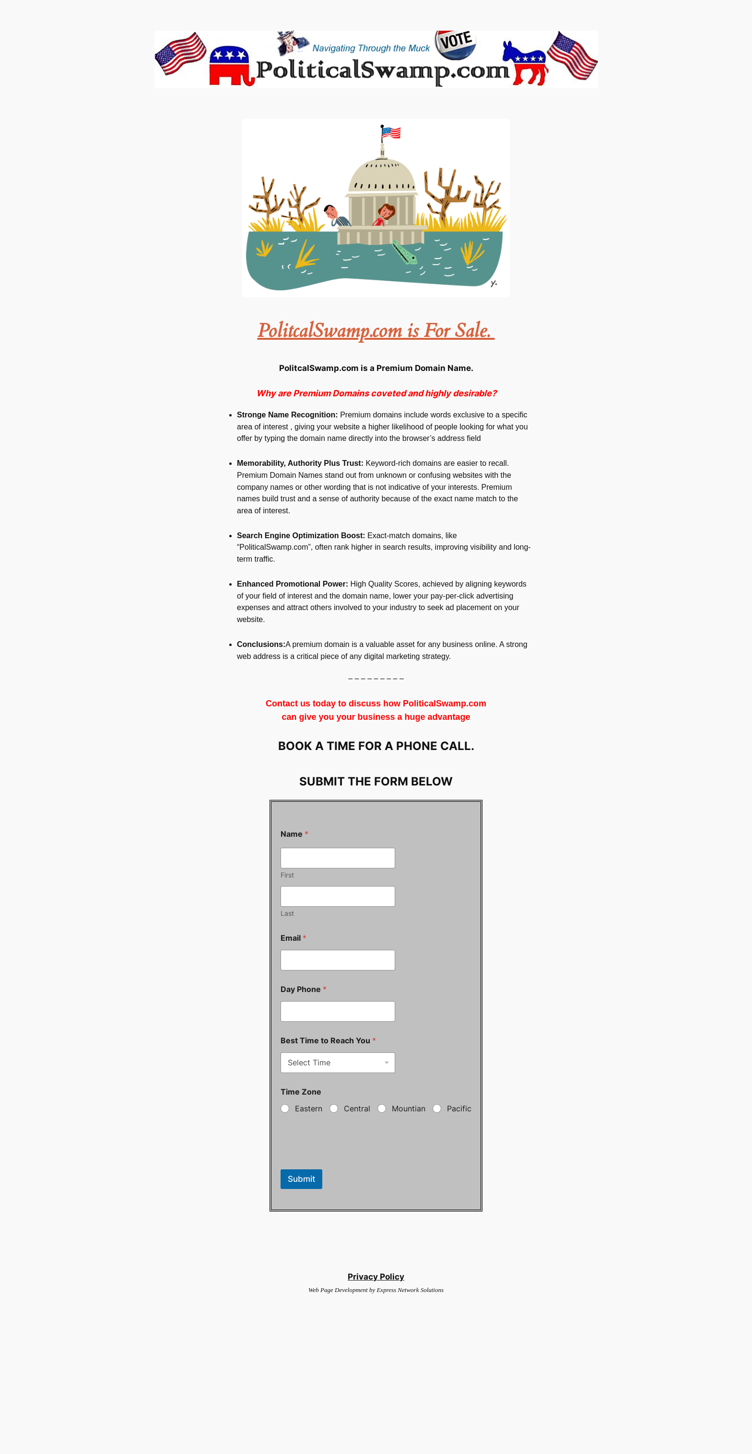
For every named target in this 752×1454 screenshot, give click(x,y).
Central (357, 1108)
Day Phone (304, 989)
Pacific (459, 1108)
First (287, 875)
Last (287, 913)
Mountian (408, 1108)
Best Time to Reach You (328, 1040)
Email (293, 938)
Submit (301, 1179)
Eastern (308, 1108)
